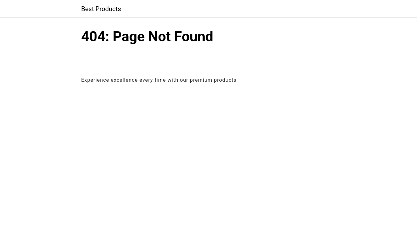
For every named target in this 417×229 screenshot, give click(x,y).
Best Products (101, 9)
